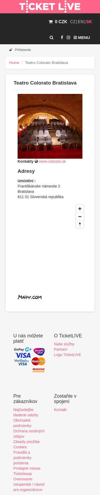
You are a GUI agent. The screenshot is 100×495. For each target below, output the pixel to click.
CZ (72, 21)
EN (81, 21)
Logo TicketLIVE (67, 355)
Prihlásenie (20, 50)
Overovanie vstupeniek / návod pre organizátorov (29, 484)
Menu (82, 37)
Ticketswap (22, 474)
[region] (50, 253)
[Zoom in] (80, 209)
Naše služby (64, 344)
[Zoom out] (80, 216)
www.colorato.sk (52, 161)
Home (14, 63)
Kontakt (60, 410)
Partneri (60, 349)
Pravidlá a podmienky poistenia (22, 457)
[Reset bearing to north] (80, 224)
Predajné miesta (26, 468)
